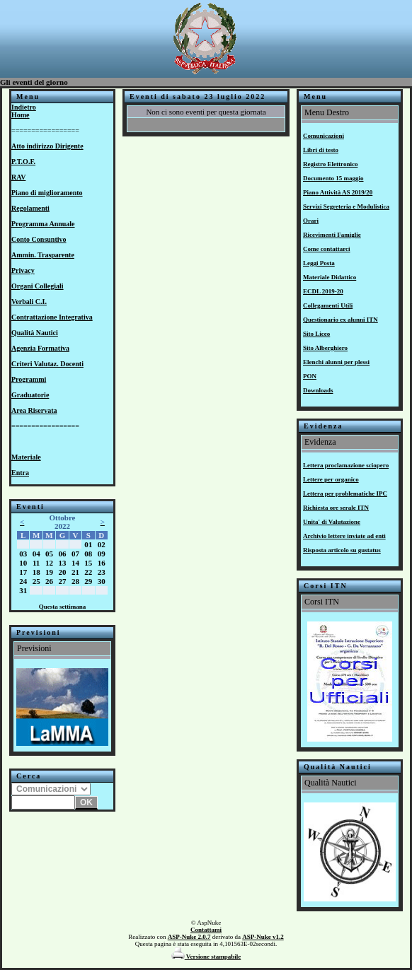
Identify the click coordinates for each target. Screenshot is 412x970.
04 (36, 553)
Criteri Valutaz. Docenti (47, 364)
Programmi (28, 379)
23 (101, 572)
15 (88, 563)
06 (62, 553)
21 (75, 572)
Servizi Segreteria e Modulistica (346, 206)
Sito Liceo (316, 333)
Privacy (23, 270)
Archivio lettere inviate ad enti (344, 535)
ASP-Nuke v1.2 (263, 936)
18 (36, 572)
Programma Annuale (43, 224)
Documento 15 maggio (333, 178)
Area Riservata (34, 410)
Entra (20, 473)
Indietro (23, 107)
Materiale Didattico (329, 277)
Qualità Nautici (34, 333)
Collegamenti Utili (328, 305)
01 (88, 544)
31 (23, 590)
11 (36, 563)
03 (23, 553)
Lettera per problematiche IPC (345, 493)
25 (36, 581)
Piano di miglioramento (47, 193)
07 (75, 553)
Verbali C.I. (29, 301)
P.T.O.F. (23, 161)
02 (101, 544)
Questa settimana (62, 606)
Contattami (206, 929)
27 (62, 581)
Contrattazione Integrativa (52, 317)
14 (75, 563)
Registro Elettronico (330, 164)
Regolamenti (30, 208)
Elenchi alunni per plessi (336, 362)
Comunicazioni (323, 135)
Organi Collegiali (37, 286)
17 (23, 572)
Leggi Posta (319, 263)
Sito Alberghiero (325, 347)
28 (75, 581)
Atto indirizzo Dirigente (47, 146)
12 (49, 563)
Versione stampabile (206, 956)
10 (23, 563)
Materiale (26, 457)
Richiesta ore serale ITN (336, 507)
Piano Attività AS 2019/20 (337, 192)
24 (23, 581)
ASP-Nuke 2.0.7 (189, 936)
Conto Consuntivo (39, 239)
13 (62, 563)
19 (49, 572)
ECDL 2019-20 (323, 291)
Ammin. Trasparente (42, 255)
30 (101, 581)
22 (88, 572)
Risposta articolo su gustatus (342, 550)
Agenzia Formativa (40, 348)
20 (62, 572)
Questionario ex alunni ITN (340, 319)
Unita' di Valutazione (331, 521)
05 (49, 553)
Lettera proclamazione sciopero (346, 465)
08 (88, 553)
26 (49, 581)
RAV (18, 177)
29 (88, 581)
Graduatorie (30, 395)
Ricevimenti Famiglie (332, 234)
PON (309, 376)
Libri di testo (320, 149)
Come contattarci (326, 248)
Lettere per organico (331, 479)
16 (101, 563)
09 (101, 553)
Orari (311, 220)
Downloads (318, 390)
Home (20, 115)
